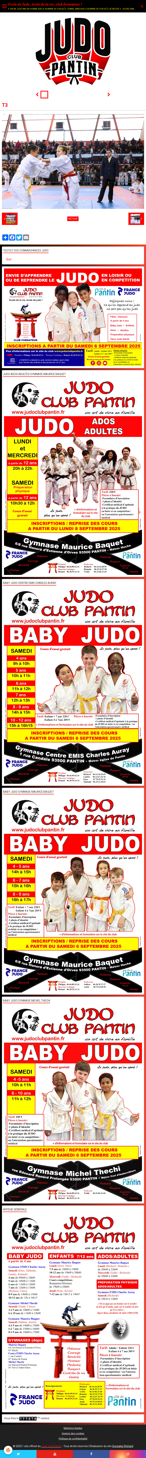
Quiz (8, 259)
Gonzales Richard (122, 1446)
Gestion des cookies (73, 1433)
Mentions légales (73, 1428)
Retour (72, 218)
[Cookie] (8, 1450)
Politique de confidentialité (73, 1438)
